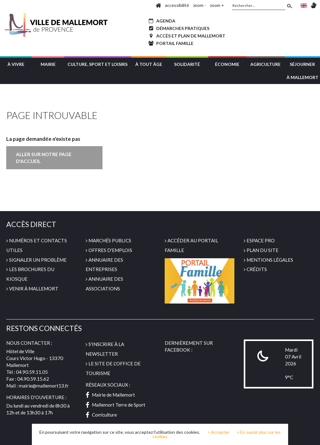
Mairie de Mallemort (110, 395)
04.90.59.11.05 (32, 372)
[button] (16, 63)
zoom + (217, 5)
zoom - (199, 5)
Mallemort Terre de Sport (115, 405)
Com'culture (101, 415)
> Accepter (218, 432)
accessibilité (177, 5)
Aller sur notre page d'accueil (44, 157)
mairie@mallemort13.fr (44, 385)
